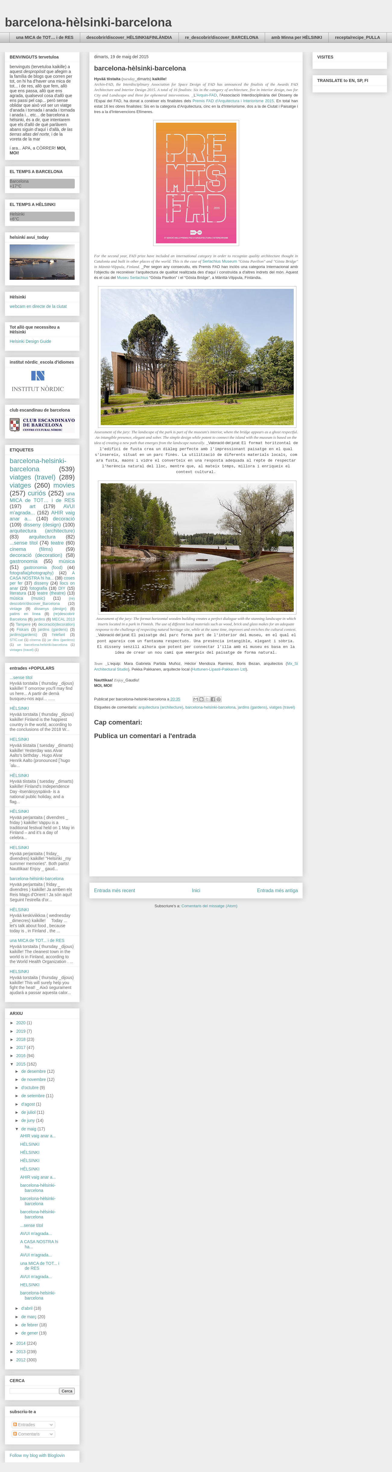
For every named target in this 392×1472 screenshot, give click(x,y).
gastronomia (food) (43, 567)
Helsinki (17, 214)
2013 (21, 1351)
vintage (16, 609)
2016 (21, 1055)
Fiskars (23, 629)
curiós (37, 493)
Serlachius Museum (219, 261)
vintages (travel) (22, 650)
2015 (21, 1064)
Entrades (24, 1424)
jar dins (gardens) (61, 640)
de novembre (34, 1079)
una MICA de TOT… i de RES (45, 37)
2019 (21, 1031)
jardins (39, 619)
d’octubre (30, 1087)
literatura (18, 593)
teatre (57, 543)
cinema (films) (31, 549)
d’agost (28, 1104)
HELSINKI (19, 739)
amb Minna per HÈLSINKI (296, 37)
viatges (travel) (282, 707)
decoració (64, 519)
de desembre (34, 1071)
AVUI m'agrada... (36, 1233)
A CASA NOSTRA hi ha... (42, 575)
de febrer (30, 1324)
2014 (21, 1343)
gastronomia (23, 561)
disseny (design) (42, 525)
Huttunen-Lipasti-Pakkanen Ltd (219, 669)
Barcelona (19, 181)
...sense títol (24, 543)
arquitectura (42, 537)
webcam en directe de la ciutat (38, 306)
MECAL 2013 (63, 619)
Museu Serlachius (132, 277)
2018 (21, 1039)
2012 (21, 1359)
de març (29, 1316)
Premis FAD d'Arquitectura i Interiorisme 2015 (233, 101)
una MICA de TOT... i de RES (37, 940)
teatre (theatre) (51, 593)
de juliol (28, 1112)
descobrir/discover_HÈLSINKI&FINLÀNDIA (129, 37)
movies (64, 485)
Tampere (23, 624)
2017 (21, 1047)
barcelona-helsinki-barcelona (210, 707)
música (67, 561)
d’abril (27, 1308)
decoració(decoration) (56, 624)
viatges (20, 485)
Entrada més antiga (277, 890)
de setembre (33, 1095)
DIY (61, 588)
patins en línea (25, 614)
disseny (41, 583)
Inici (196, 890)
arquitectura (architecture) (160, 707)
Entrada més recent (114, 890)
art (33, 506)
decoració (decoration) (36, 555)
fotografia (38, 588)
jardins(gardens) (23, 635)
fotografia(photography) (32, 572)
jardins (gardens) (252, 707)
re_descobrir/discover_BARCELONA (222, 37)
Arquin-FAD (207, 95)
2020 (21, 1022)
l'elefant (58, 635)
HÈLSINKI (19, 708)
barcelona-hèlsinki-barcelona (88, 22)
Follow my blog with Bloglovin (37, 1455)
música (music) (27, 598)
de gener (30, 1333)
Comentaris (26, 1434)
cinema (35, 640)
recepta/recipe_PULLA (357, 37)
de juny (28, 1120)
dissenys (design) (50, 609)
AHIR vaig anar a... (38, 1135)
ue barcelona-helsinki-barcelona (42, 644)
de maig (29, 1128)
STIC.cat (16, 640)
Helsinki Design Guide (30, 341)
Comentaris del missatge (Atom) (210, 906)
